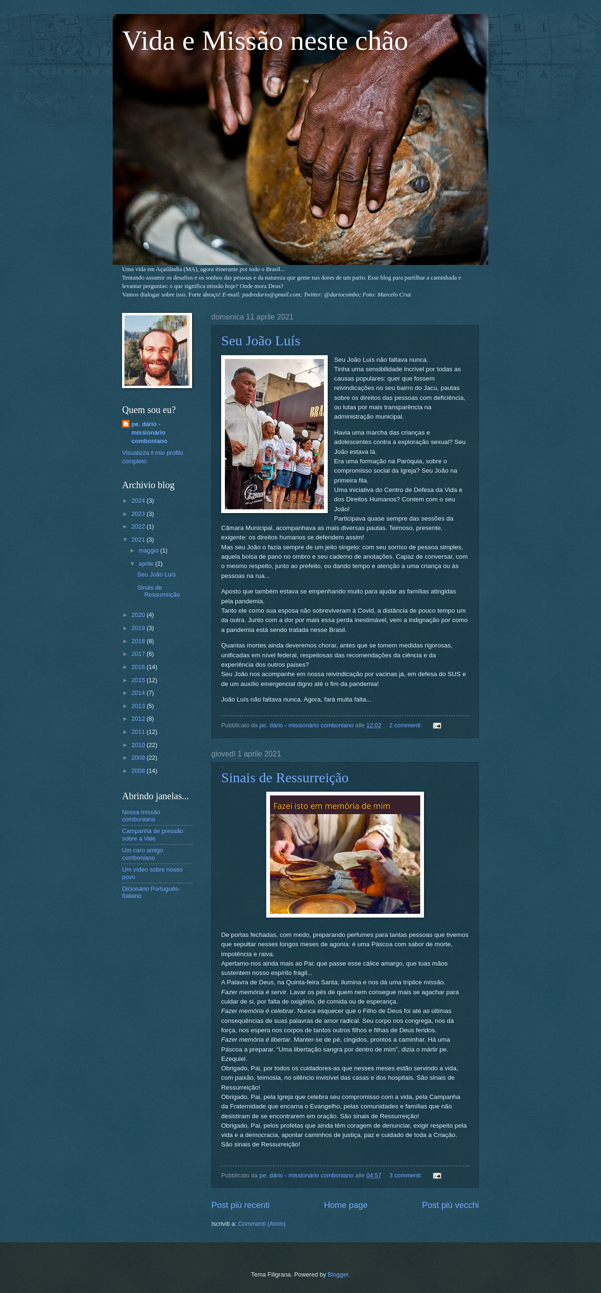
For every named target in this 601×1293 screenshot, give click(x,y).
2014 (138, 692)
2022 (138, 526)
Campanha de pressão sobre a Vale (152, 834)
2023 (138, 513)
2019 (138, 627)
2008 (138, 770)
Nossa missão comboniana (141, 816)
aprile (147, 563)
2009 (138, 757)
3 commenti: (406, 1175)
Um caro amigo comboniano (142, 854)
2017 (138, 653)
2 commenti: (406, 725)
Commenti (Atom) (261, 1223)
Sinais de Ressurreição (285, 777)
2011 (138, 731)
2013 (138, 705)
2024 (138, 500)
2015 (138, 680)
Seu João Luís (260, 340)
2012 (138, 718)
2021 (138, 539)
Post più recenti (240, 1205)
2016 (138, 666)
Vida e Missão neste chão (265, 40)
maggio (149, 550)
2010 (138, 744)
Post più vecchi (450, 1205)
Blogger (338, 1274)
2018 (138, 641)
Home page (346, 1205)
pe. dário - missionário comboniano (149, 432)
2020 (138, 614)
